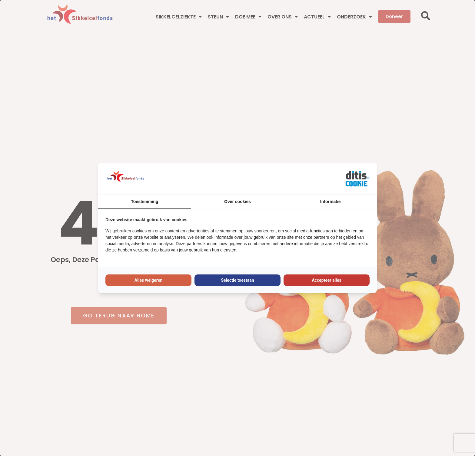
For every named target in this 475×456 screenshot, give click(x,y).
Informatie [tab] (330, 201)
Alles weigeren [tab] (149, 280)
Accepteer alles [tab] (326, 280)
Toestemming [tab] (144, 201)
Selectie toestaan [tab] (237, 280)
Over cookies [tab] (237, 201)
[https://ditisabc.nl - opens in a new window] (357, 179)
